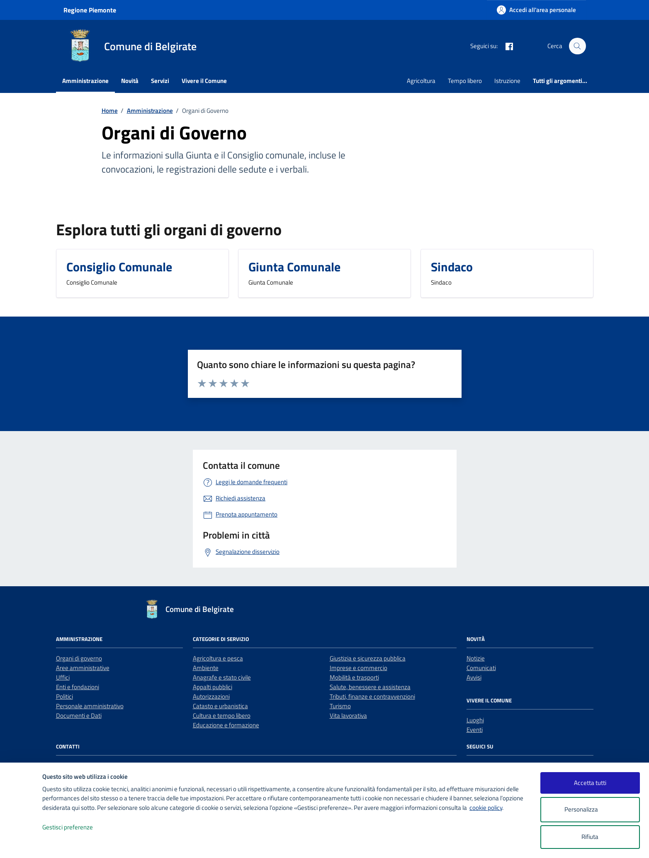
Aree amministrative (82, 668)
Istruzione (507, 80)
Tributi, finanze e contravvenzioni (372, 696)
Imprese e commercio (358, 668)
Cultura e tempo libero (221, 715)
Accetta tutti (590, 782)
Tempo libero (465, 80)
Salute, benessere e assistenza (370, 687)
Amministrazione (85, 80)
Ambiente (206, 668)
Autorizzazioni (211, 696)
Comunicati (481, 668)
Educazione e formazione (226, 725)
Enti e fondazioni (77, 687)
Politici (64, 696)
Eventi (475, 729)
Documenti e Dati (79, 715)
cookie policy (485, 807)
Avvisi (474, 677)
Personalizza (589, 809)
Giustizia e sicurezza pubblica (368, 658)
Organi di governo (79, 658)
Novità (130, 80)
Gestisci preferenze (76, 827)
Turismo (340, 706)
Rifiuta (589, 836)
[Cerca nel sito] (577, 46)
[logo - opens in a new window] (21, 843)
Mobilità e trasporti (354, 677)
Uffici (63, 677)
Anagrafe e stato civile (222, 677)
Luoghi (475, 720)
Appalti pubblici (212, 687)
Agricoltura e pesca (218, 658)
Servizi (160, 80)
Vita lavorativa (348, 715)
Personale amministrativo (90, 706)
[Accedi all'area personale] (536, 10)
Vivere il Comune (204, 80)
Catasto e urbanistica (220, 706)
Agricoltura (421, 80)
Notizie (476, 658)
